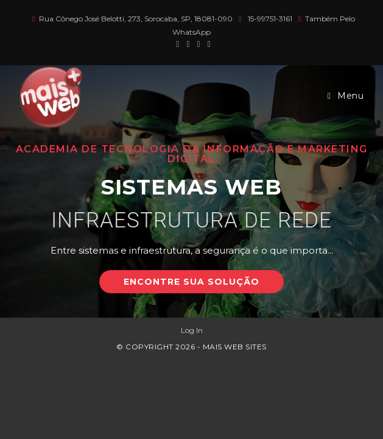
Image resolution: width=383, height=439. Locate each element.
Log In (192, 330)
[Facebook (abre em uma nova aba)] (188, 43)
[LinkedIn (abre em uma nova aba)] (207, 43)
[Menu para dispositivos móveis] (346, 95)
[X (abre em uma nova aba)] (177, 43)
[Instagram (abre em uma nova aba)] (199, 43)
